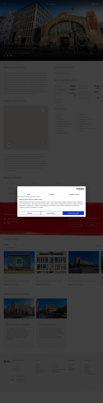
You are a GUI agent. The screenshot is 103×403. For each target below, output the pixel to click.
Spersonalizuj (51, 213)
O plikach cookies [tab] (74, 194)
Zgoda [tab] (28, 194)
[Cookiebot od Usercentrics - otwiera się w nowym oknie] (77, 189)
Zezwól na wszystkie (73, 213)
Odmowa (29, 213)
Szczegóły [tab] (51, 194)
